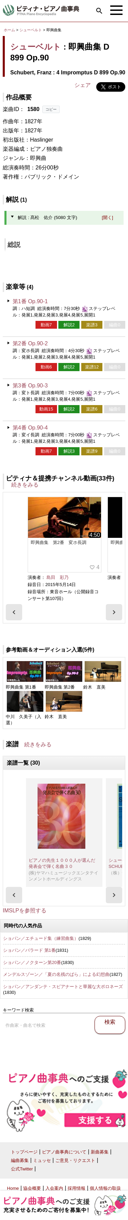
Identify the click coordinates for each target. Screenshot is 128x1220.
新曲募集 (100, 1151)
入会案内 (54, 1188)
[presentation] (14, 612)
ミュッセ (42, 1160)
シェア (82, 85)
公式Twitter (22, 1168)
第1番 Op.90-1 (30, 301)
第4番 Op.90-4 (30, 428)
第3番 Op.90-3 (30, 385)
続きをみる (25, 485)
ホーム (9, 30)
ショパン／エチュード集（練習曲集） (41, 938)
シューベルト (30, 30)
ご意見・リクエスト (75, 1160)
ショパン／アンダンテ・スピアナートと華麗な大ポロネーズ (63, 986)
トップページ (24, 1151)
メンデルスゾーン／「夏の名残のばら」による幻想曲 (56, 974)
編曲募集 (20, 1160)
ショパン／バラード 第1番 (29, 950)
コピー (51, 109)
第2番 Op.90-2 (30, 343)
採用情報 (76, 1188)
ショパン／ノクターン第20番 (32, 962)
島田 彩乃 (57, 577)
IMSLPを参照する (24, 910)
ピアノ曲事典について (64, 1151)
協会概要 (32, 1188)
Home (13, 1188)
